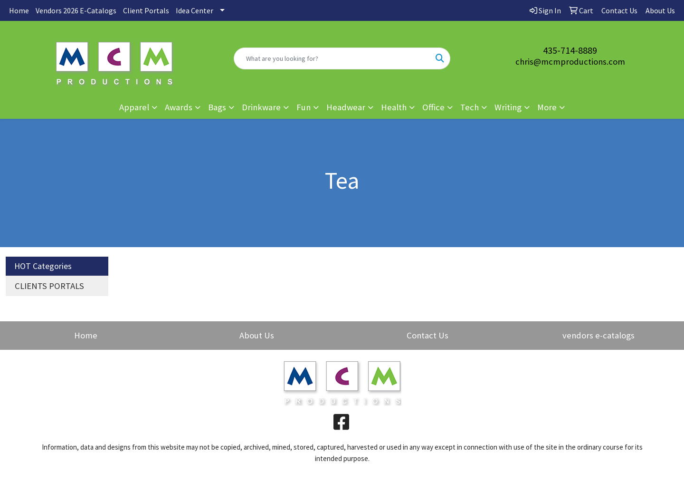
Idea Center (194, 10)
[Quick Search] (332, 58)
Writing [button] (508, 107)
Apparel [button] (134, 107)
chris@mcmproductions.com (570, 61)
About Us (256, 335)
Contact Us (427, 335)
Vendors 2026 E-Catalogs (76, 10)
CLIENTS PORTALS (49, 285)
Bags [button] (217, 107)
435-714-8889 (570, 50)
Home (19, 10)
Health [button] (394, 107)
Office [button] (433, 107)
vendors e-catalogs (598, 335)
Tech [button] (469, 107)
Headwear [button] (345, 107)
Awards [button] (178, 107)
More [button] (547, 107)
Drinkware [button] (261, 107)
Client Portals (146, 10)
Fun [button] (303, 107)
